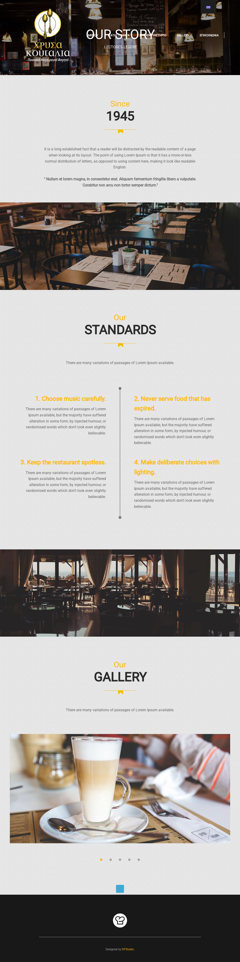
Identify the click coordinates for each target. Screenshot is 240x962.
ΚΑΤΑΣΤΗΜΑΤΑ (119, 35)
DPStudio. (128, 949)
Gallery (183, 35)
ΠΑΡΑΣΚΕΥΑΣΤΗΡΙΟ (153, 35)
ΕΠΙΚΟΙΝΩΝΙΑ (209, 35)
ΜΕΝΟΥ (93, 35)
